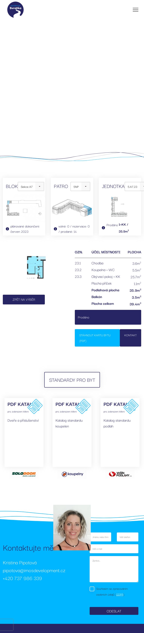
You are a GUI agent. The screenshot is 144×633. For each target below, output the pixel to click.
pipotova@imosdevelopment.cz (34, 570)
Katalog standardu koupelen (69, 423)
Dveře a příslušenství (23, 420)
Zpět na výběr (24, 299)
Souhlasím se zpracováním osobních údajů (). (112, 591)
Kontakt (130, 335)
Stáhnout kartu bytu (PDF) (94, 338)
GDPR (119, 594)
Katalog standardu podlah (117, 423)
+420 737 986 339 (22, 578)
